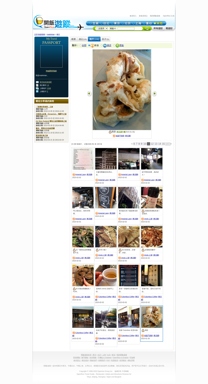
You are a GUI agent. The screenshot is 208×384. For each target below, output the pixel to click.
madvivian (51, 34)
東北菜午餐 (121, 132)
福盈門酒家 (120, 136)
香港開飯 (76, 358)
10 (145, 144)
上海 (104, 355)
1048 (49, 88)
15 (163, 144)
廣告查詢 (85, 360)
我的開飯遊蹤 (155, 16)
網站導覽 (131, 360)
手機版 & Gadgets (104, 358)
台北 (108, 355)
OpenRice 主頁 (169, 16)
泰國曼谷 (97, 366)
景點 (121, 45)
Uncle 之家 (148, 219)
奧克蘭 (127, 136)
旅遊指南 (41, 34)
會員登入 (133, 16)
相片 (58, 34)
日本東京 (62, 366)
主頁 (36, 34)
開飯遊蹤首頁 (86, 355)
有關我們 (101, 360)
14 (48, 85)
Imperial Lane (80, 174)
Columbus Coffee (105, 297)
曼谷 (113, 355)
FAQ (108, 360)
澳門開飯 (84, 358)
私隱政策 (114, 360)
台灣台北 (88, 366)
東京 (94, 355)
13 (156, 144)
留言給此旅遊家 (46, 82)
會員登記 (76, 360)
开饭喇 (132, 358)
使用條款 (122, 360)
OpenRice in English (120, 358)
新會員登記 (143, 16)
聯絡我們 (93, 360)
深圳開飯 (93, 358)
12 (152, 144)
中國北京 (71, 366)
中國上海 (79, 366)
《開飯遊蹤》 (47, 366)
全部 (84, 45)
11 (148, 144)
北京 (99, 355)
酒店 (109, 45)
